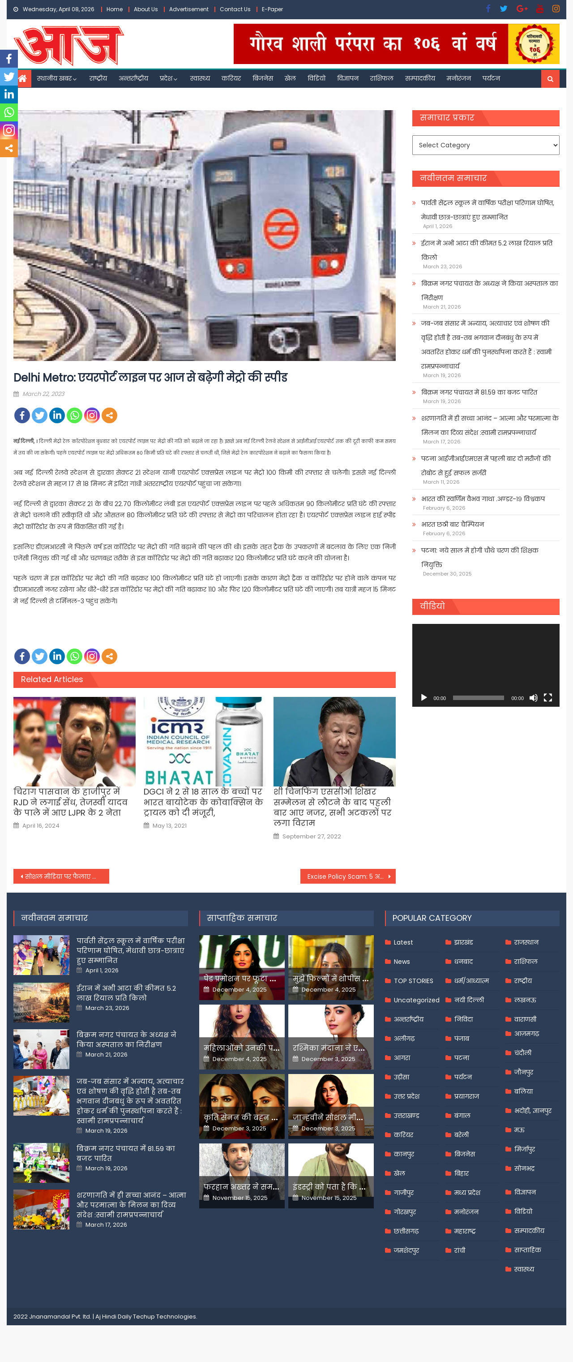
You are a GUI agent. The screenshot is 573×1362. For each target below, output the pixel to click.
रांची (459, 1250)
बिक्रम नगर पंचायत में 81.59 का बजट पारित (479, 392)
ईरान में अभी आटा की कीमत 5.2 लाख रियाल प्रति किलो (486, 250)
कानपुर (404, 1154)
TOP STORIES (413, 980)
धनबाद (463, 961)
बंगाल (462, 1115)
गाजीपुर (404, 1192)
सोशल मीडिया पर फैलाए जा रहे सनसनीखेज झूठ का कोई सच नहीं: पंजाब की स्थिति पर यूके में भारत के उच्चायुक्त (67, 876)
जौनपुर (523, 1072)
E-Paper (272, 9)
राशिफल (381, 78)
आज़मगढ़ (526, 1033)
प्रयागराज (466, 1096)
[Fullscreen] (547, 697)
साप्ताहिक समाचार (242, 918)
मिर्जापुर (524, 1149)
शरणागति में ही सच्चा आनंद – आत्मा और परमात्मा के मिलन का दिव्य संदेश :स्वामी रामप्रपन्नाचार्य (490, 425)
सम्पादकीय (420, 78)
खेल (290, 78)
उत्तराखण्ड (406, 1115)
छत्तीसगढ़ (406, 1231)
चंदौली (522, 1052)
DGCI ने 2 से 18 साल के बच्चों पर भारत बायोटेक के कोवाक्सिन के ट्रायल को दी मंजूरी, (203, 802)
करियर (231, 78)
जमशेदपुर (406, 1250)
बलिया (523, 1091)
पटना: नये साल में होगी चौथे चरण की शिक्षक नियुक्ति (480, 557)
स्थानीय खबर (54, 78)
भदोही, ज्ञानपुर (533, 1110)
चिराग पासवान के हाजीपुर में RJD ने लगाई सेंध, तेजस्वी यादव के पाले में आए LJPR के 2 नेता (70, 802)
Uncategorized (417, 1000)
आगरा (402, 1057)
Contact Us (235, 9)
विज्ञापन (348, 78)
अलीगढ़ (404, 1038)
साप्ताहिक (527, 1250)
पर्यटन (491, 78)
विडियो (316, 78)
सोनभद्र (524, 1168)
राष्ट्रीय (98, 78)
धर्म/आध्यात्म (471, 980)
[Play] (423, 697)
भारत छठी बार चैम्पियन (452, 524)
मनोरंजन (459, 78)
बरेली (461, 1134)
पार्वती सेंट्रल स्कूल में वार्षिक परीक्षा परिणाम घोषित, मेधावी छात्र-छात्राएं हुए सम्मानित (487, 210)
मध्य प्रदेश (467, 1192)
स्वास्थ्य (200, 78)
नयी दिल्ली (469, 1000)
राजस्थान (526, 942)
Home (115, 9)
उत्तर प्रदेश (406, 1096)
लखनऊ (525, 1000)
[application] (486, 665)
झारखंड (463, 942)
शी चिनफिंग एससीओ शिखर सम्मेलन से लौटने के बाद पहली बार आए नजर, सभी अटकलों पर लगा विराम (333, 807)
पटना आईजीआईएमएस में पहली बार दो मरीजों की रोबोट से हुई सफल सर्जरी (486, 465)
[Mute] (533, 697)
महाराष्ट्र (465, 1231)
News (402, 961)
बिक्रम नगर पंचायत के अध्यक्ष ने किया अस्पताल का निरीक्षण (489, 290)
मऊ (519, 1130)
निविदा (463, 1019)
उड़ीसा (401, 1077)
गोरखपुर (405, 1211)
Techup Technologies (164, 1316)
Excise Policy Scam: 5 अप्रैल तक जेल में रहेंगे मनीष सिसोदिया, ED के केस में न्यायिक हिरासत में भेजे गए (352, 876)
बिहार (461, 1173)
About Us (146, 9)
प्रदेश (166, 78)
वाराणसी (525, 1019)
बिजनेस (262, 78)
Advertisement (189, 9)
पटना (461, 1057)
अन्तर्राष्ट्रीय (133, 78)
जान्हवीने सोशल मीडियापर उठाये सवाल (358, 1118)
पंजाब (461, 1038)
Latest (403, 942)
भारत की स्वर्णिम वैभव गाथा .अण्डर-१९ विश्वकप (483, 498)
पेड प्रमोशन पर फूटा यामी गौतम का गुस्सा (272, 979)
